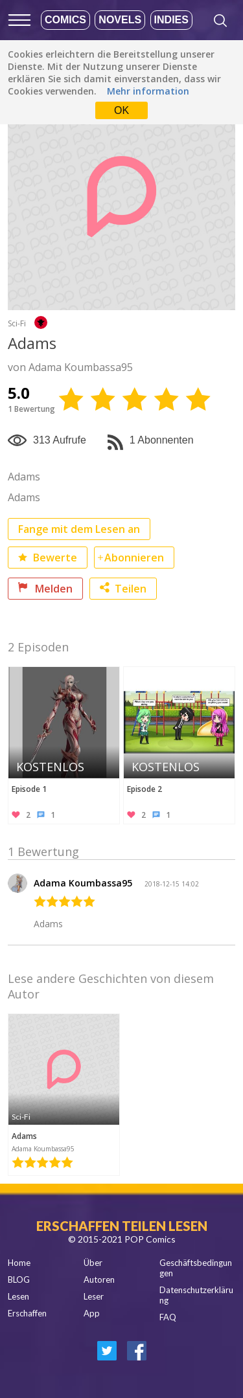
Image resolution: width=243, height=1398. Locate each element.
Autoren (99, 1279)
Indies (171, 19)
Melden (45, 588)
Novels (119, 19)
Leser (94, 1296)
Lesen (18, 1296)
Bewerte (47, 557)
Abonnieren (134, 557)
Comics (65, 19)
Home (19, 1262)
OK (121, 110)
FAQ (167, 1317)
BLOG (19, 1279)
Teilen (123, 588)
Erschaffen (27, 1313)
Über (93, 1262)
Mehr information (148, 91)
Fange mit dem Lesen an (79, 529)
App (92, 1313)
